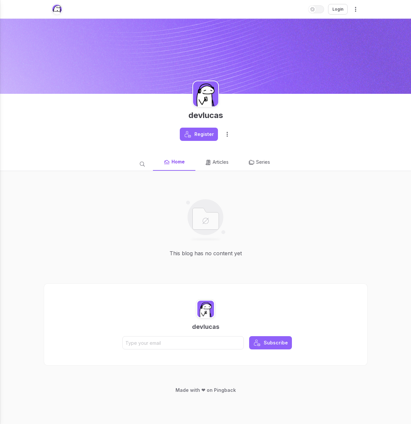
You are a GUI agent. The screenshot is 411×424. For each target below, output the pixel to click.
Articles (217, 162)
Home (174, 162)
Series (259, 162)
